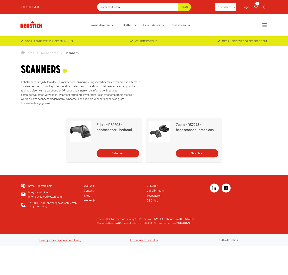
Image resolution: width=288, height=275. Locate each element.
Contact (89, 190)
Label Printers (151, 25)
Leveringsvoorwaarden (144, 240)
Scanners (72, 53)
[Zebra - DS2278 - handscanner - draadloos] (159, 131)
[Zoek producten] (137, 7)
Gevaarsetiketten (99, 25)
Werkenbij (90, 200)
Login (245, 7)
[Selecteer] (118, 153)
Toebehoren (178, 25)
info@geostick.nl (38, 192)
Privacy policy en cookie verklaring (60, 240)
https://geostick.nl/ (40, 185)
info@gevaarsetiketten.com (45, 196)
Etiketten (126, 25)
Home (27, 53)
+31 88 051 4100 (30, 7)
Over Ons (89, 185)
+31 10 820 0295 (37, 207)
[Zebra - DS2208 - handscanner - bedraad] (80, 131)
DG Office (152, 200)
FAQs (87, 195)
